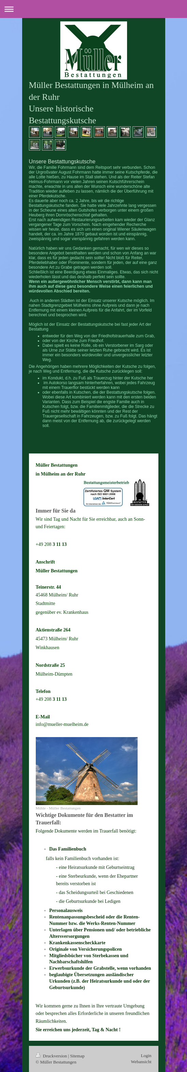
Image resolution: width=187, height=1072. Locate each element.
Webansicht (141, 1061)
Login (146, 1055)
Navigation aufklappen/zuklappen (93, 9)
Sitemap (77, 1055)
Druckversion (52, 1055)
